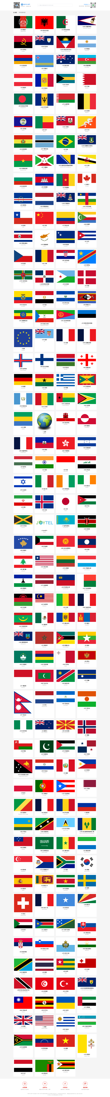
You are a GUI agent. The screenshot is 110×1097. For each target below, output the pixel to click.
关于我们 (49, 1094)
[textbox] (54, 5)
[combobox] (54, 5)
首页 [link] (15, 12)
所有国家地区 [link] (22, 12)
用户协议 (60, 1094)
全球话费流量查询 (55, 1094)
